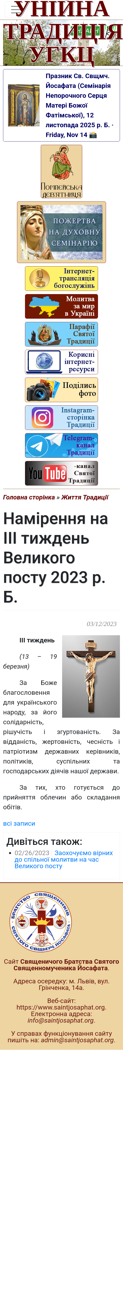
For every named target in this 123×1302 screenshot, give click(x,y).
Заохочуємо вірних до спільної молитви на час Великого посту (64, 859)
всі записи (19, 823)
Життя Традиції (84, 497)
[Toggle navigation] (16, 10)
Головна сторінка (29, 497)
